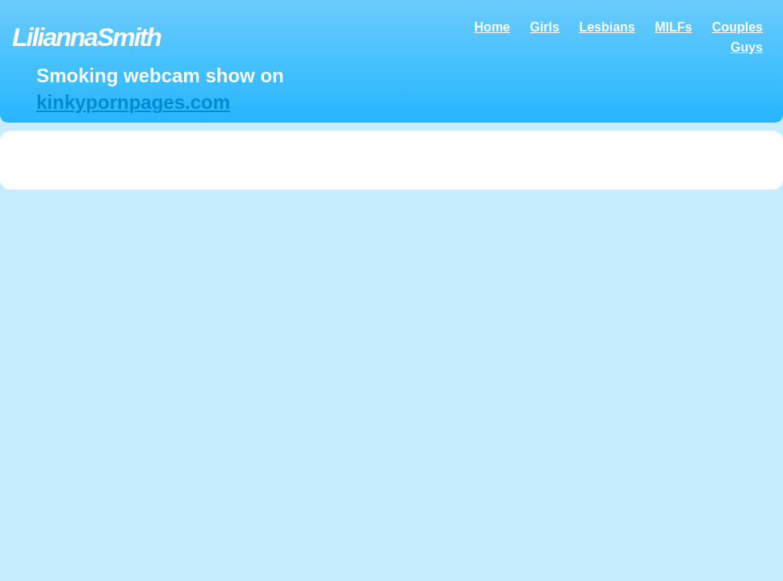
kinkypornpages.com (133, 102)
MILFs (673, 27)
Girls (544, 27)
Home (492, 27)
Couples (737, 27)
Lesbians (606, 27)
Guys (747, 47)
